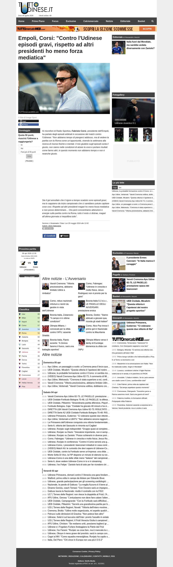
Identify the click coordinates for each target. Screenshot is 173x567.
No (22, 148)
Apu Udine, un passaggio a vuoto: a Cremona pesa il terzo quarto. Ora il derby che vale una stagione (96, 366)
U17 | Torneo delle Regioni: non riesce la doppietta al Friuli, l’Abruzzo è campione (87, 494)
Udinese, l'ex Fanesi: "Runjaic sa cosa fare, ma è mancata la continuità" (82, 530)
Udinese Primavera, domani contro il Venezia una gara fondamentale (81, 475)
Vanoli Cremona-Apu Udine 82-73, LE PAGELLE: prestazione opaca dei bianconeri (87, 396)
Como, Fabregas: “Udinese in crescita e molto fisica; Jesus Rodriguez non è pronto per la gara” (92, 290)
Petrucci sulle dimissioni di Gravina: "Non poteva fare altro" (76, 514)
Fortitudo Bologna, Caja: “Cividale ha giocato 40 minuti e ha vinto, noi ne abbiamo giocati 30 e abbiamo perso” (100, 406)
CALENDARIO (86, 556)
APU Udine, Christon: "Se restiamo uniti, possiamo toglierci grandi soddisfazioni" (86, 523)
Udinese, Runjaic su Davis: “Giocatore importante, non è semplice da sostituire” (86, 432)
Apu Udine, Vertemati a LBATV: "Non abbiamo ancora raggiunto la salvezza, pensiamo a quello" (93, 419)
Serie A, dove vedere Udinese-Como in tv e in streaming (75, 461)
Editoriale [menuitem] (125, 21)
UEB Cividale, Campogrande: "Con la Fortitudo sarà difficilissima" (79, 501)
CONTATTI (97, 556)
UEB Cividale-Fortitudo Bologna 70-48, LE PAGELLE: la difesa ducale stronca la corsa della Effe (94, 399)
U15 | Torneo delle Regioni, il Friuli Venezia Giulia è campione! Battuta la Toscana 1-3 (88, 520)
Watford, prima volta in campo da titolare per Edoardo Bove (76, 478)
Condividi (49, 236)
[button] (29, 156)
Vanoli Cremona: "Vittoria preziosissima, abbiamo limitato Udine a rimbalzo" (84, 383)
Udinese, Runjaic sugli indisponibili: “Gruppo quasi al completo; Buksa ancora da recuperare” (92, 429)
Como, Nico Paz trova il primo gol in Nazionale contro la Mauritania (97, 329)
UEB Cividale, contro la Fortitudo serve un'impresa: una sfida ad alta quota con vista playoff (91, 451)
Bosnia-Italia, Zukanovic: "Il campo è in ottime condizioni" (62, 318)
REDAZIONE (74, 556)
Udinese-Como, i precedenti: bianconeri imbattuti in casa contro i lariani (82, 445)
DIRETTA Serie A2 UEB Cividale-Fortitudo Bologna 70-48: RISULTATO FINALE (86, 412)
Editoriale (118, 37)
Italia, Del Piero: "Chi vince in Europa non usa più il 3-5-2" (75, 540)
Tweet (64, 236)
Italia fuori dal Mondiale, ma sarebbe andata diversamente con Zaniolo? (140, 45)
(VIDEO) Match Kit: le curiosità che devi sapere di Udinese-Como (79, 448)
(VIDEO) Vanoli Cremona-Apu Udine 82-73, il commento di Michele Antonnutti (85, 376)
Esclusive (118, 253)
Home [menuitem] (21, 21)
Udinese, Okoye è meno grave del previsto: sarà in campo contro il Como (83, 533)
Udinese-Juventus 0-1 (125, 123)
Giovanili (117, 318)
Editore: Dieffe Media (86, 561)
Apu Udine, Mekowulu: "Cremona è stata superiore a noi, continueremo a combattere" (89, 379)
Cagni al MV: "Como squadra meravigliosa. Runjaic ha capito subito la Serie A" (85, 536)
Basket (116, 296)
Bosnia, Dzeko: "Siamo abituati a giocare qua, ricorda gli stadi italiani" (97, 318)
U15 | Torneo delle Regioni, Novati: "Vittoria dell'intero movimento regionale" (84, 507)
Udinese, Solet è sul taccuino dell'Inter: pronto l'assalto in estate (78, 517)
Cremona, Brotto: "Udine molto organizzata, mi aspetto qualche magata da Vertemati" (88, 510)
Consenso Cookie (80, 551)
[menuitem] (152, 21)
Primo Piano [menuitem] (38, 21)
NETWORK (62, 556)
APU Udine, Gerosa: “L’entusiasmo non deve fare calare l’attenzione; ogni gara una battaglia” (92, 497)
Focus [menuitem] (55, 21)
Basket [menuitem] (141, 21)
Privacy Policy (94, 551)
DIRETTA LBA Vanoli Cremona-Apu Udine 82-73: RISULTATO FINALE (81, 409)
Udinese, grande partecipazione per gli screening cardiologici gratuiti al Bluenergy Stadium (91, 481)
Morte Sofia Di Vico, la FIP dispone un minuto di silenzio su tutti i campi (82, 455)
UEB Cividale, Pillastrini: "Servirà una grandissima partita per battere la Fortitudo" (86, 504)
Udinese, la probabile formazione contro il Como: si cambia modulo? (80, 373)
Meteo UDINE (29, 277)
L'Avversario (54, 223)
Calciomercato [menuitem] (90, 21)
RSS (113, 556)
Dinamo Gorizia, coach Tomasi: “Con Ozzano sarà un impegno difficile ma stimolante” (89, 488)
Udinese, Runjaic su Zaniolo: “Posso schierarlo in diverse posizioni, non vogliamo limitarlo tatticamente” (97, 435)
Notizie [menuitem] (109, 21)
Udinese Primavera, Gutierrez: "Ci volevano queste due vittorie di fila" (81, 416)
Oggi (115, 188)
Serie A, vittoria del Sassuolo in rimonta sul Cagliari (72, 425)
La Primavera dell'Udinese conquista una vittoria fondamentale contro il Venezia (86, 422)
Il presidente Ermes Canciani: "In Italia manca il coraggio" (141, 260)
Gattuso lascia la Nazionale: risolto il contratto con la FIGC (76, 491)
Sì (22, 145)
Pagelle (116, 275)
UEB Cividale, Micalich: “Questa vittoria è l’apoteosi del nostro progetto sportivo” (86, 370)
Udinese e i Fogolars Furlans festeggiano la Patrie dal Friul (76, 527)
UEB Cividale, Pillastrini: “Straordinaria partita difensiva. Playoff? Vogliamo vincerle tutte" (90, 403)
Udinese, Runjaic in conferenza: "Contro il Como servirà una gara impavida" (84, 442)
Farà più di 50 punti (28, 152)
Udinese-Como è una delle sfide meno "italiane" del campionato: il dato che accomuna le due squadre (96, 458)
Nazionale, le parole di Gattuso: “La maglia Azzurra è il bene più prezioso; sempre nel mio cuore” (94, 484)
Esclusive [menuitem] (71, 21)
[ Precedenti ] (29, 270)
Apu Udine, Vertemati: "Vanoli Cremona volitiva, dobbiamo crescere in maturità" (86, 386)
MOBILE (106, 556)
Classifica (24, 309)
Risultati (29, 161)
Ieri (120, 188)
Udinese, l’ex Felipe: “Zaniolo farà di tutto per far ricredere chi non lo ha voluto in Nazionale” (91, 464)
